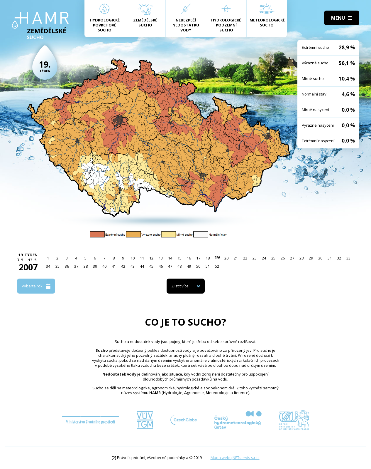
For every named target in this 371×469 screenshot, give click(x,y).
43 (133, 266)
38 (86, 266)
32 (339, 258)
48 (179, 266)
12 (151, 258)
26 (283, 258)
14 (170, 258)
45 (151, 266)
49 (189, 266)
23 (255, 258)
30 (320, 258)
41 (114, 266)
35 (57, 266)
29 (311, 258)
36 (67, 266)
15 (179, 258)
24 (264, 258)
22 (245, 258)
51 (208, 266)
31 (330, 258)
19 (217, 257)
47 (170, 266)
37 (76, 266)
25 (273, 258)
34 (48, 266)
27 (292, 258)
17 (198, 258)
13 (161, 258)
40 (104, 266)
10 (133, 258)
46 (161, 266)
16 (189, 258)
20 (226, 258)
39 (95, 266)
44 (142, 266)
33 (348, 258)
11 (142, 258)
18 (208, 258)
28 (301, 258)
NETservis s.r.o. (246, 457)
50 (198, 266)
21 (236, 258)
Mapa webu (221, 457)
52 (217, 266)
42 (123, 266)
